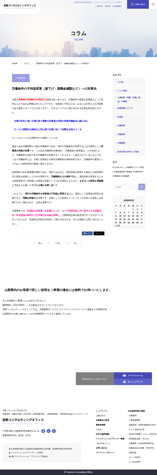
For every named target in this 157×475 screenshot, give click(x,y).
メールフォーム (133, 375)
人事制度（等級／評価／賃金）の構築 (128, 99)
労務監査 (132, 452)
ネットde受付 (135, 457)
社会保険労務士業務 (136, 411)
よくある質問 (134, 462)
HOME (15, 63)
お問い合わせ (101, 448)
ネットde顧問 (127, 167)
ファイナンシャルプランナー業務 (110, 439)
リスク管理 (122, 91)
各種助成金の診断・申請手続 (141, 448)
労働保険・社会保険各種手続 (141, 443)
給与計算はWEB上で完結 (128, 152)
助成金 (120, 117)
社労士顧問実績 (102, 434)
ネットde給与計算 (136, 429)
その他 (120, 82)
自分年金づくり (103, 443)
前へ (40, 243)
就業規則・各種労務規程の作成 (142, 425)
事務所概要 (100, 425)
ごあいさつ (100, 415)
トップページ (101, 411)
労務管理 (121, 125)
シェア (87, 233)
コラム (26, 63)
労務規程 (121, 134)
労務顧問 (121, 143)
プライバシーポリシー (105, 452)
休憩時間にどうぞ (125, 108)
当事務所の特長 (102, 420)
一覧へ (58, 243)
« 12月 (117, 226)
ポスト (99, 233)
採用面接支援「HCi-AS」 (139, 439)
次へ (76, 243)
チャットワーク (133, 381)
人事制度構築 (119, 172)
